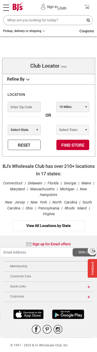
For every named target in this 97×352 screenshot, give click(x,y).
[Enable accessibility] (92, 250)
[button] (43, 7)
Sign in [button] (52, 7)
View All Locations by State (48, 225)
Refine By (16, 79)
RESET (24, 145)
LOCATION (16, 94)
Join (61, 8)
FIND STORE (72, 145)
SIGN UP (84, 252)
